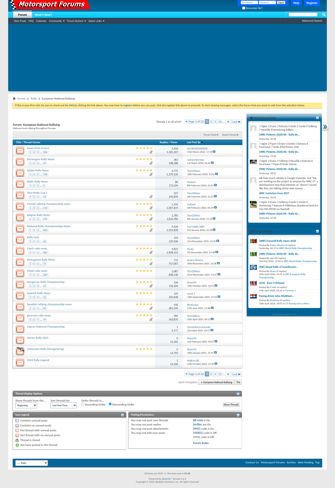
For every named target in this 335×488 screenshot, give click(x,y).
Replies (164, 142)
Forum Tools (210, 134)
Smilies (197, 424)
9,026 (175, 226)
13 (44, 297)
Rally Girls (33, 237)
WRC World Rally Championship (295, 248)
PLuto (273, 271)
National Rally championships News (48, 226)
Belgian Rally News (38, 215)
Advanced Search (312, 20)
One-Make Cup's (37, 192)
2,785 (175, 215)
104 (176, 282)
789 (176, 316)
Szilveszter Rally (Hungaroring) (45, 349)
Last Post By (195, 142)
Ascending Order (93, 404)
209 (45, 274)
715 (176, 260)
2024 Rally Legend (38, 360)
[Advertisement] (167, 58)
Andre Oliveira (277, 245)
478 (45, 174)
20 (44, 241)
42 (44, 308)
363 (176, 159)
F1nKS (273, 287)
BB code (198, 420)
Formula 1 (290, 290)
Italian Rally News (38, 170)
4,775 (175, 171)
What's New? (43, 15)
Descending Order (121, 404)
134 (45, 207)
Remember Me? (252, 8)
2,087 (175, 271)
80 (176, 182)
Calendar (41, 21)
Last (236, 121)
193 (176, 237)
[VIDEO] (198, 433)
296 (45, 152)
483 (45, 252)
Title (18, 142)
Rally (34, 98)
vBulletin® (167, 478)
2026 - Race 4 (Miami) (271, 283)
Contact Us (252, 462)
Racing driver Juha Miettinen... (277, 296)
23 (44, 196)
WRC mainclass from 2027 (274, 193)
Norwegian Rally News (40, 159)
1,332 (175, 204)
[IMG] (197, 428)
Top (238, 382)
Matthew (274, 300)
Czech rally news (37, 248)
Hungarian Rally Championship (45, 282)
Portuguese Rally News (41, 259)
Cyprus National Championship (46, 326)
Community (55, 21)
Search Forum (229, 134)
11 (219, 121)
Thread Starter (32, 142)
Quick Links (95, 21)
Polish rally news (37, 270)
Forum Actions (75, 21)
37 (44, 163)
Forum (22, 15)
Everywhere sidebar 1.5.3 (284, 314)
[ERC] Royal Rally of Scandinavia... (278, 267)
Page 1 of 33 (196, 121)
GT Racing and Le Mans (297, 303)
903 (45, 230)
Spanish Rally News (38, 293)
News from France (38, 148)
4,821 (175, 249)
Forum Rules (201, 443)
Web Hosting (305, 462)
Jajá (272, 258)
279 (45, 219)
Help (296, 3)
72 (44, 263)
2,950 (175, 148)
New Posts (20, 21)
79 (44, 319)
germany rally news (39, 315)
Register (312, 3)
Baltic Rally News (37, 181)
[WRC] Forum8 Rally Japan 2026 (277, 240)
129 (176, 293)
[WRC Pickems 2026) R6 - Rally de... (279, 134)
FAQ (31, 21)
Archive (291, 462)
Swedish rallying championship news (49, 304)
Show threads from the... (30, 400)
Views (174, 142)
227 (176, 193)
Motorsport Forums (273, 462)
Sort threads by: (60, 400)
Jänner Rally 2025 (37, 337)
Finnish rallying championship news (48, 204)
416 (176, 304)
